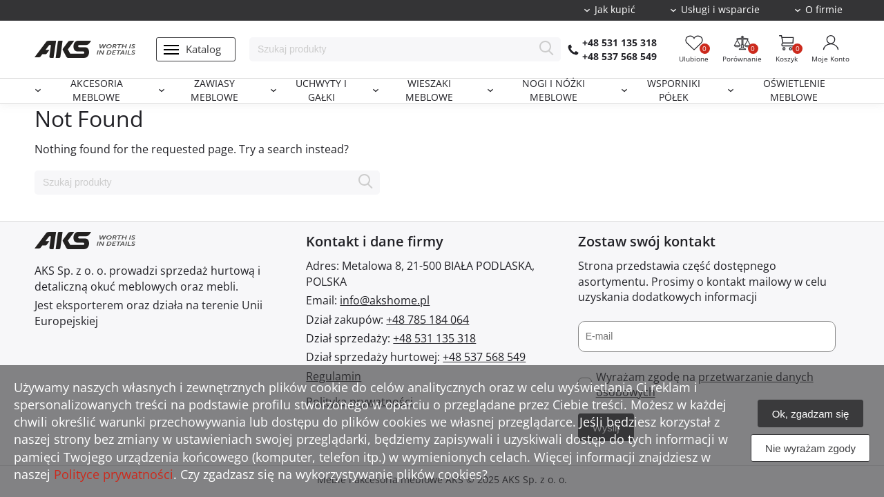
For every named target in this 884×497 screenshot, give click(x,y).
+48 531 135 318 (619, 42)
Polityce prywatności (113, 474)
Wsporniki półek (673, 91)
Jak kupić (615, 9)
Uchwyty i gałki (321, 91)
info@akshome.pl (385, 300)
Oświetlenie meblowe (794, 91)
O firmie (824, 9)
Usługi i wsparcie (720, 9)
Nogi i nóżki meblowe (553, 91)
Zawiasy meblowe (214, 91)
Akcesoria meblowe (96, 91)
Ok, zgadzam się (810, 414)
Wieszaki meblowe (429, 91)
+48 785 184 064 (427, 319)
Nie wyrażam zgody (810, 448)
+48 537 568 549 (619, 56)
